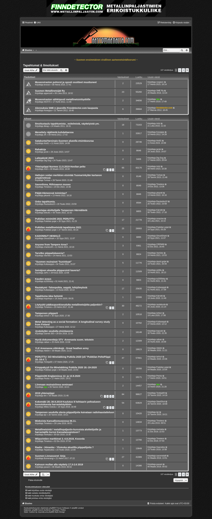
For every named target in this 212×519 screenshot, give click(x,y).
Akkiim (47, 351)
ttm (45, 395)
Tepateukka (49, 450)
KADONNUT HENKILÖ (47, 236)
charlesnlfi (48, 247)
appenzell (48, 93)
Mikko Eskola (50, 407)
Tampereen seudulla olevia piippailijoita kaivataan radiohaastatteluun (74, 412)
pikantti (47, 195)
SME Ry (160, 90)
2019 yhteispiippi (44, 393)
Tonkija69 (48, 362)
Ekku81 (47, 213)
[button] (187, 70)
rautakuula (161, 304)
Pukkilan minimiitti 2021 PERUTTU (54, 218)
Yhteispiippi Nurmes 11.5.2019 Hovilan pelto (60, 166)
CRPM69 (160, 244)
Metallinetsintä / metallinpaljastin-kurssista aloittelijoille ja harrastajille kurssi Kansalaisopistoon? (68, 430)
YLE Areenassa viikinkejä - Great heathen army (62, 348)
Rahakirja (40, 149)
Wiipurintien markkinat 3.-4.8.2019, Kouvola (60, 438)
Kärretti (159, 210)
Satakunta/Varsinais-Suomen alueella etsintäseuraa (64, 141)
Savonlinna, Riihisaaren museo (53, 184)
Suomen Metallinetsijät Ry (50, 90)
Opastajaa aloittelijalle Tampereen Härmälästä (61, 210)
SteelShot (160, 401)
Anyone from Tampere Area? (51, 244)
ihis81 (46, 143)
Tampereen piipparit (46, 313)
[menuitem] (37, 22)
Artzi (158, 123)
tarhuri (159, 357)
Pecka (47, 378)
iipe (158, 99)
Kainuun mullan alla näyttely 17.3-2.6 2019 (59, 464)
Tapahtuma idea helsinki (49, 296)
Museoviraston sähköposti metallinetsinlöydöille (63, 99)
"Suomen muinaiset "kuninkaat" (53, 261)
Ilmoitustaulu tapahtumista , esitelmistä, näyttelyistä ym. (67, 123)
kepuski (159, 331)
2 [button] (179, 70)
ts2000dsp (48, 281)
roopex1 (160, 82)
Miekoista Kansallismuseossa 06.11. (55, 421)
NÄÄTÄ (47, 102)
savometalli (161, 456)
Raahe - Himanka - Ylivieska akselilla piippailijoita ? (64, 447)
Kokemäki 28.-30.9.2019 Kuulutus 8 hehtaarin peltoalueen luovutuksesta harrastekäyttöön (68, 403)
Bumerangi (49, 458)
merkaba (48, 434)
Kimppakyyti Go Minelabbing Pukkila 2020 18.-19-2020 (66, 367)
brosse (47, 85)
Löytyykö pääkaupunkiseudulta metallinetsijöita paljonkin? (69, 304)
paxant (47, 467)
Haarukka (160, 447)
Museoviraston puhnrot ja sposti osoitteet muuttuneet (66, 82)
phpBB (52, 508)
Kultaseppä (49, 264)
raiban (47, 342)
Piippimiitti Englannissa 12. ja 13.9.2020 (57, 376)
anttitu (159, 270)
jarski (46, 152)
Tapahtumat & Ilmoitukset (41, 65)
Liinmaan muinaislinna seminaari (54, 384)
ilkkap (46, 126)
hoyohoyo (48, 298)
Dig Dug (47, 160)
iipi (45, 415)
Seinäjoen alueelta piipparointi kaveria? (57, 270)
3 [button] (183, 70)
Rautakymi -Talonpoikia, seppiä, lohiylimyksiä (61, 287)
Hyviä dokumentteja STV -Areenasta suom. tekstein (64, 339)
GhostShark (49, 238)
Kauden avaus (43, 279)
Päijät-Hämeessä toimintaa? (51, 193)
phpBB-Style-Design (57, 512)
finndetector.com (164, 108)
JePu (46, 273)
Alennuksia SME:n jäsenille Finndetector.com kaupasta (66, 108)
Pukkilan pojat (50, 221)
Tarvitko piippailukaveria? (50, 253)
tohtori (47, 316)
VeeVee (47, 255)
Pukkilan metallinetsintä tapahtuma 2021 (58, 227)
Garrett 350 (49, 333)
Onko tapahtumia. (45, 201)
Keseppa (48, 110)
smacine (160, 218)
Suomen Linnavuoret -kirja (50, 456)
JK (45, 135)
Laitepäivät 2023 (44, 158)
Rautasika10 (49, 204)
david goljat (161, 261)
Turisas (47, 180)
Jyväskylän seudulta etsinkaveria (54, 331)
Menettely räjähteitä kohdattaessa (54, 132)
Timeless (48, 187)
